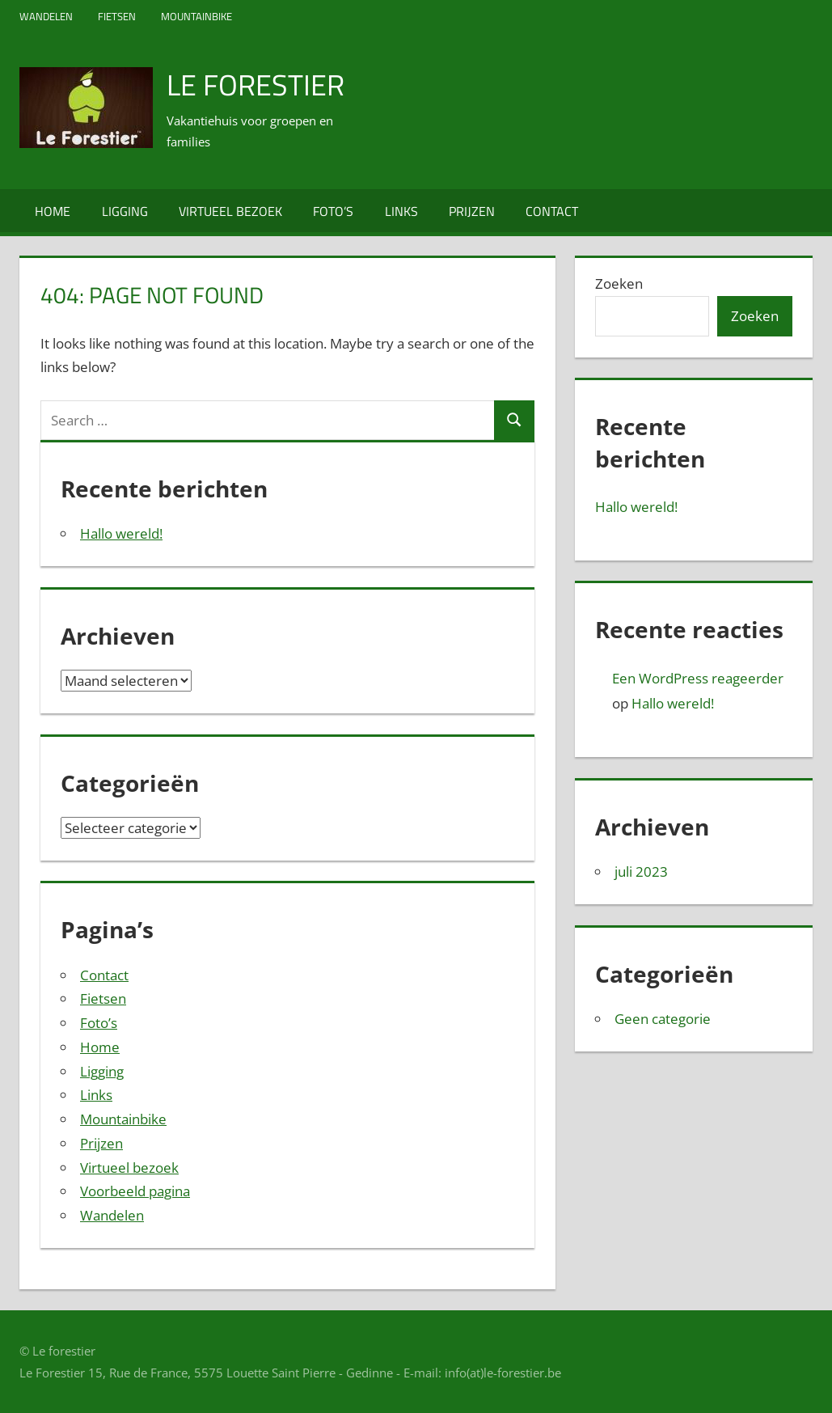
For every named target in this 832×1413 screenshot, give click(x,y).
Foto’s (333, 211)
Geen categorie (662, 1018)
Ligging (125, 211)
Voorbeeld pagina (135, 1191)
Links (401, 211)
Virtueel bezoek (230, 211)
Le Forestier (255, 84)
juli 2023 (641, 871)
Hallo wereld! (121, 533)
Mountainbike (196, 16)
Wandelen (46, 16)
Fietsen (117, 16)
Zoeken (619, 283)
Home (52, 211)
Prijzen (472, 211)
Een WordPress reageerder (697, 678)
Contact (552, 211)
